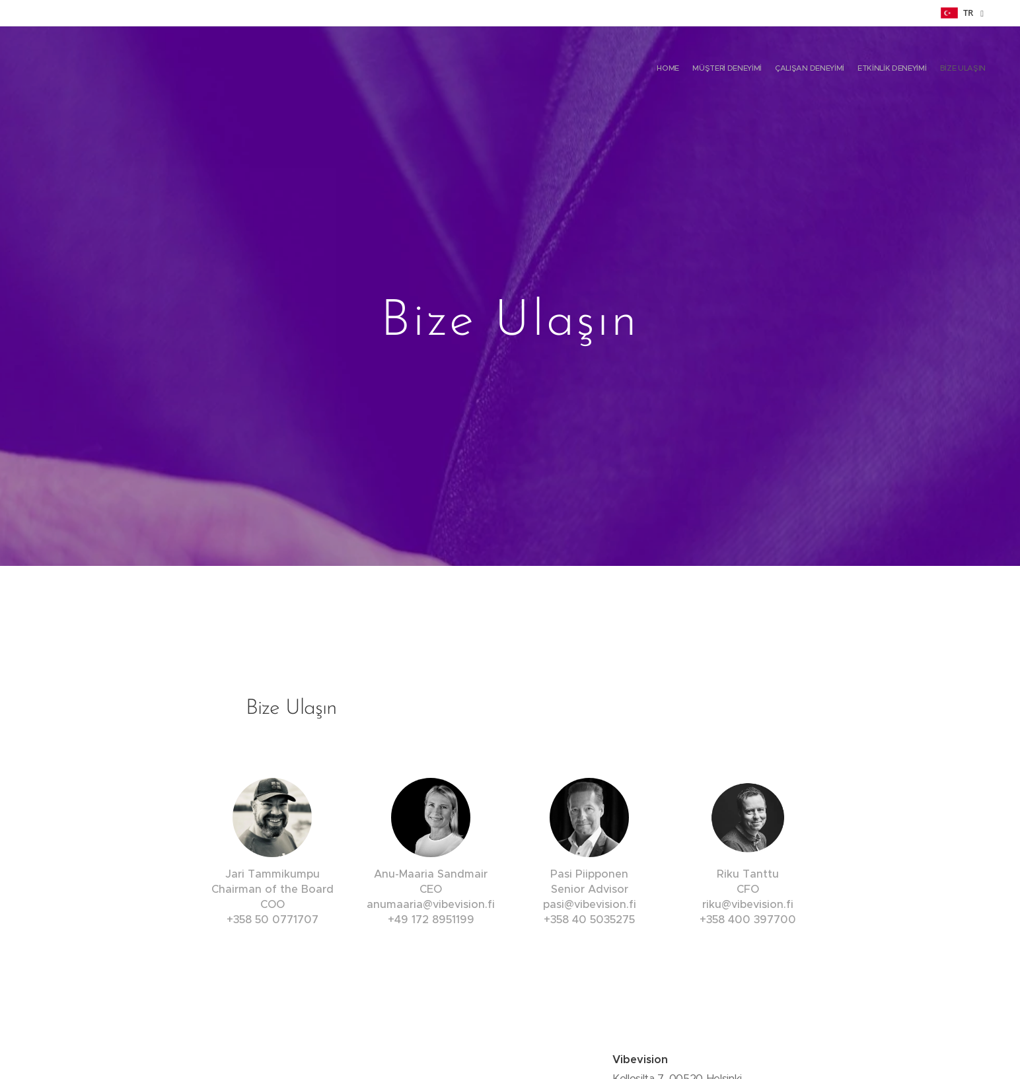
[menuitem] (934, 69)
